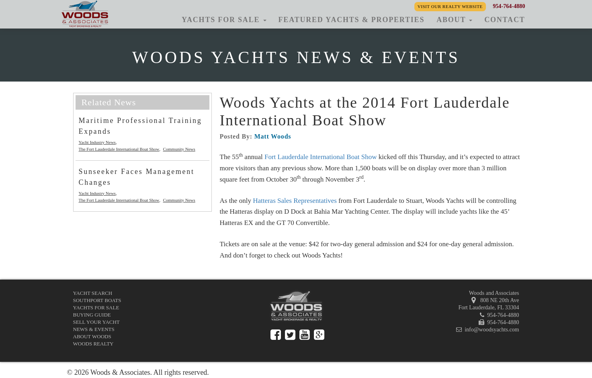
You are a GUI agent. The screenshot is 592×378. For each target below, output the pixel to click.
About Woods (92, 336)
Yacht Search (93, 293)
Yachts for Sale (96, 307)
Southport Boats (97, 300)
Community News (179, 149)
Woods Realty (93, 344)
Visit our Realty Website (450, 6)
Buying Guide (92, 315)
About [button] (454, 20)
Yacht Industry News (97, 142)
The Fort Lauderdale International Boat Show (119, 149)
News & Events (94, 329)
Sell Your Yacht (96, 322)
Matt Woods (272, 136)
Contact (504, 20)
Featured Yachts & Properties (352, 20)
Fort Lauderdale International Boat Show (320, 157)
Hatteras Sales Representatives (295, 200)
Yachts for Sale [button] (224, 20)
